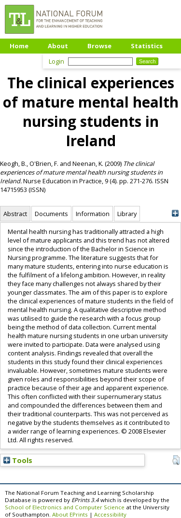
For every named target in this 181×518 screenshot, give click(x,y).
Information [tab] (93, 213)
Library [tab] (127, 213)
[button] (176, 460)
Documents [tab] (51, 213)
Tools (17, 460)
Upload (21, 60)
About (58, 45)
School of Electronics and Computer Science (65, 507)
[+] (175, 213)
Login (56, 61)
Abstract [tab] (15, 213)
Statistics (147, 45)
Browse (99, 45)
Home (19, 45)
